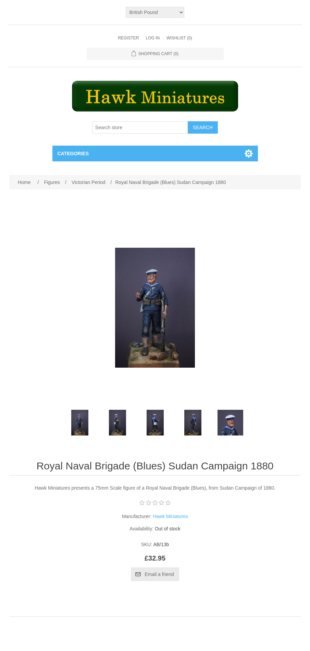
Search (203, 127)
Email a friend (159, 574)
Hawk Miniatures (170, 516)
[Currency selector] (155, 12)
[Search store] (140, 127)
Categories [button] (73, 153)
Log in (153, 38)
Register (128, 38)
